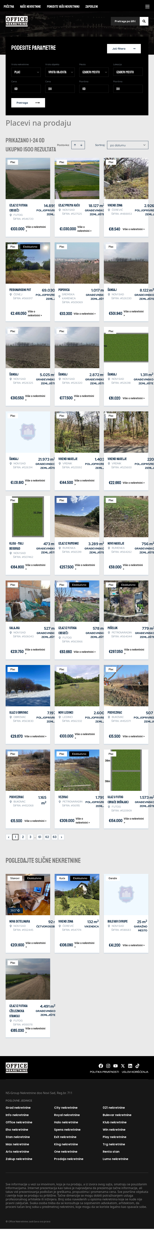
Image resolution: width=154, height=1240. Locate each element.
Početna (9, 7)
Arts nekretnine (17, 1150)
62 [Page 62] (47, 835)
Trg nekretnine (114, 1142)
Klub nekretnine (115, 1120)
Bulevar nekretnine (117, 1113)
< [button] (9, 835)
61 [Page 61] (39, 835)
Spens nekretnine (67, 1128)
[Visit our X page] (123, 1064)
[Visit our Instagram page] (108, 1064)
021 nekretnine (114, 1106)
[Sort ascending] (75, 143)
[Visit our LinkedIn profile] (130, 1064)
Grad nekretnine (18, 1106)
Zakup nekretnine (19, 1157)
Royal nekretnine (67, 1113)
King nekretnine (66, 1142)
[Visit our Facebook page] (101, 1064)
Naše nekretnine (30, 7)
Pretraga (28, 101)
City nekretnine (66, 1106)
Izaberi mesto (125, 70)
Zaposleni (91, 7)
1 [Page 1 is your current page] (15, 835)
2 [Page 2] (23, 835)
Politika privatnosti (104, 1070)
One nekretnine (65, 1150)
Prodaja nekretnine (68, 1157)
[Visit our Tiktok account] (137, 1064)
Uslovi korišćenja (135, 1070)
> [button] (61, 835)
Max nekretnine (17, 1142)
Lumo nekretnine (115, 1157)
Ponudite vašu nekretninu (63, 7)
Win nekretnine (114, 1128)
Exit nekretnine (65, 1135)
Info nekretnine (17, 1113)
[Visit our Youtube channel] (115, 1064)
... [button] (35, 835)
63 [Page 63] (55, 835)
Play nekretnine (114, 1135)
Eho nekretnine (17, 1128)
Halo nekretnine (66, 1120)
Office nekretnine (19, 1120)
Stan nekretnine (18, 1135)
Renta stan (111, 1150)
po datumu (118, 143)
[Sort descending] (81, 143)
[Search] (144, 21)
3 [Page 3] (30, 835)
